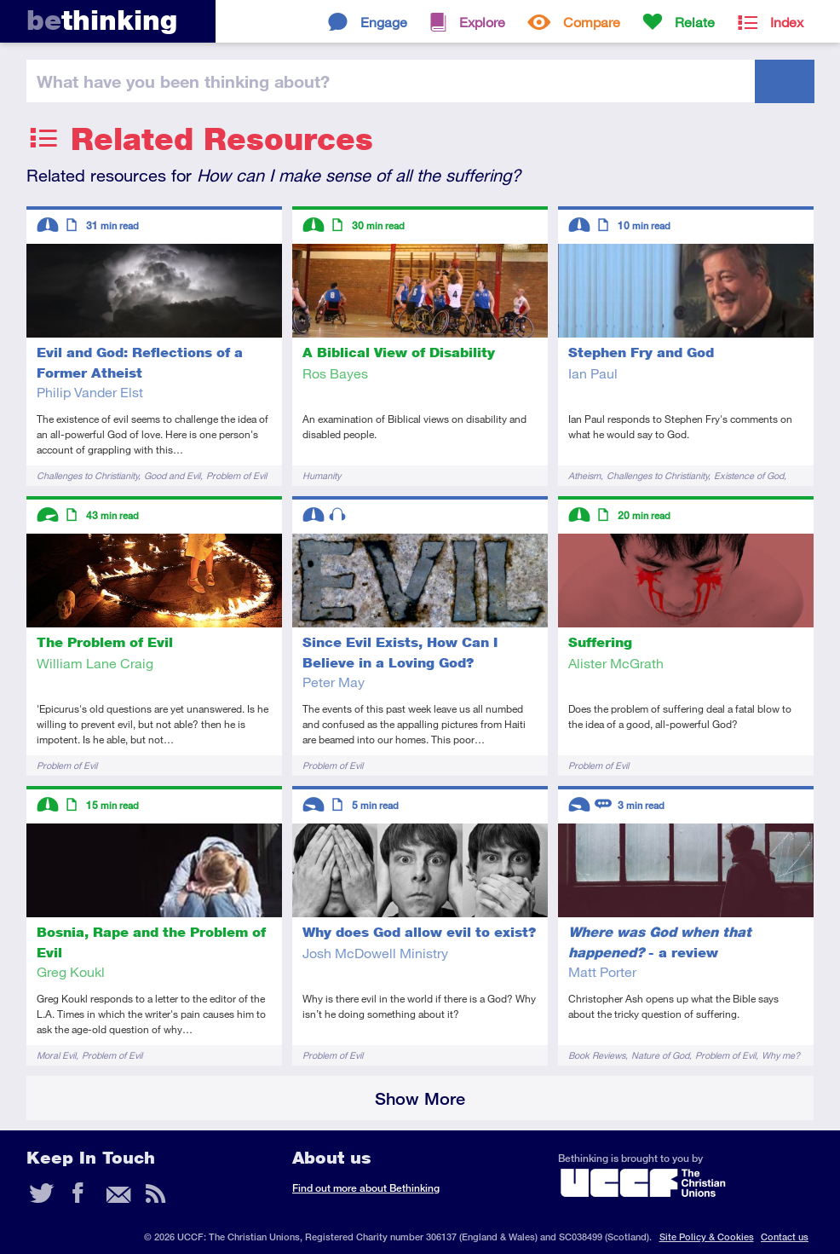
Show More (420, 1098)
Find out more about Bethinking (366, 1188)
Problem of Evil (236, 475)
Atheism (584, 475)
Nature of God (660, 1054)
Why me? (781, 1054)
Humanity (321, 475)
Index (786, 22)
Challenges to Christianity (87, 475)
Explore (482, 22)
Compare (591, 22)
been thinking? (183, 81)
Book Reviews (596, 1054)
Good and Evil (172, 475)
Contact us (784, 1236)
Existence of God (749, 475)
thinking (101, 20)
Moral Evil (56, 1054)
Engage (383, 22)
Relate (695, 22)
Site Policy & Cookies (706, 1236)
